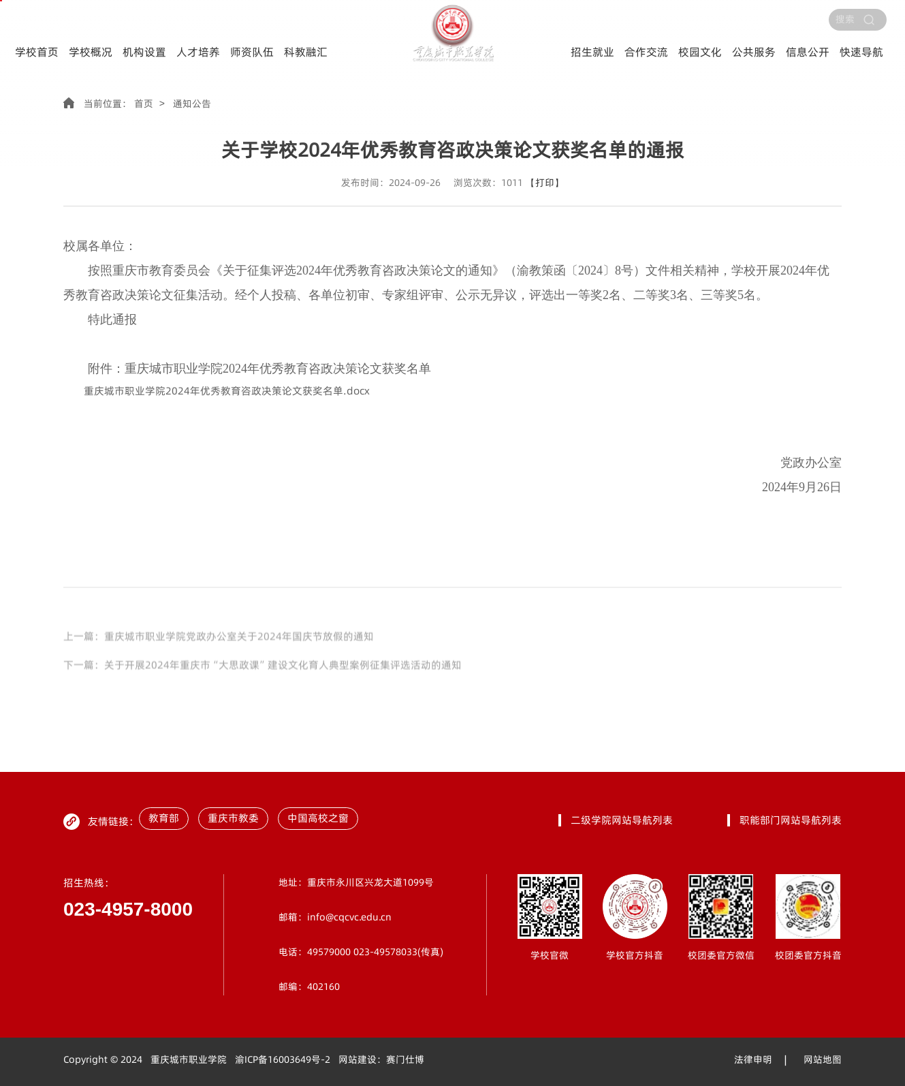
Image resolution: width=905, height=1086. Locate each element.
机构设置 (144, 52)
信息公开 (807, 52)
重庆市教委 (233, 818)
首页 (143, 103)
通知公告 (192, 103)
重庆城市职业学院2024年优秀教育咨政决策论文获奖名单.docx (227, 391)
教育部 (163, 818)
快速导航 (861, 52)
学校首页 (37, 52)
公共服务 (754, 52)
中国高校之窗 (318, 818)
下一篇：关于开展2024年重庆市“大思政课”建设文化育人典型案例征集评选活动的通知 (262, 687)
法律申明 (753, 1059)
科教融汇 (306, 52)
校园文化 (700, 52)
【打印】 (545, 182)
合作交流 (646, 52)
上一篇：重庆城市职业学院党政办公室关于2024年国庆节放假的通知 (218, 659)
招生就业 (592, 52)
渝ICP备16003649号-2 (282, 1059)
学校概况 (90, 52)
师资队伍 (252, 52)
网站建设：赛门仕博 (381, 1059)
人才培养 (198, 52)
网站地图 (823, 1059)
